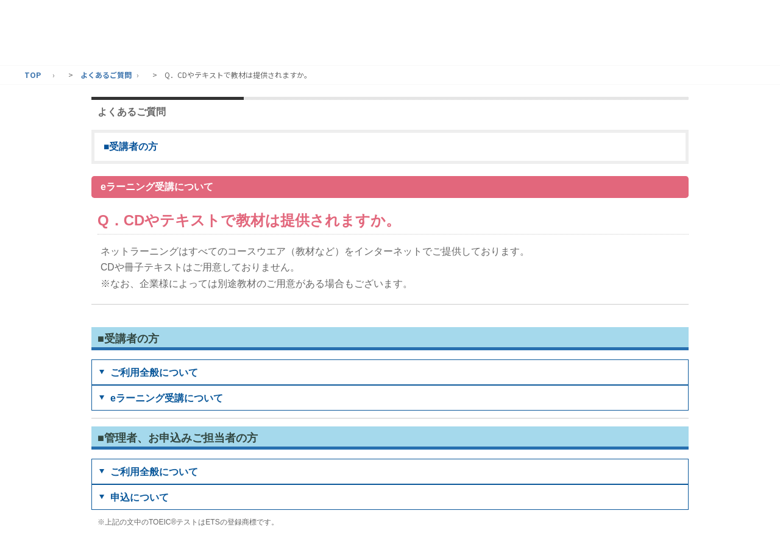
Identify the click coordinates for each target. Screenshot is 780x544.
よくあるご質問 (106, 74)
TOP (32, 74)
